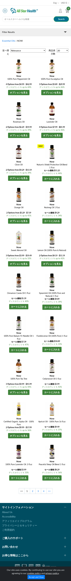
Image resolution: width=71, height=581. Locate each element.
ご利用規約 (8, 529)
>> (49, 491)
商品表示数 (52, 52)
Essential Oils (8, 40)
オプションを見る (19, 92)
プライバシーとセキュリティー (19, 525)
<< (21, 491)
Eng (55, 3)
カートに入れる (52, 178)
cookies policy (34, 573)
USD (64, 3)
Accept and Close (36, 577)
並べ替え (5, 52)
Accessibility (9, 516)
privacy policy (52, 573)
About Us (7, 512)
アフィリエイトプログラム (17, 520)
